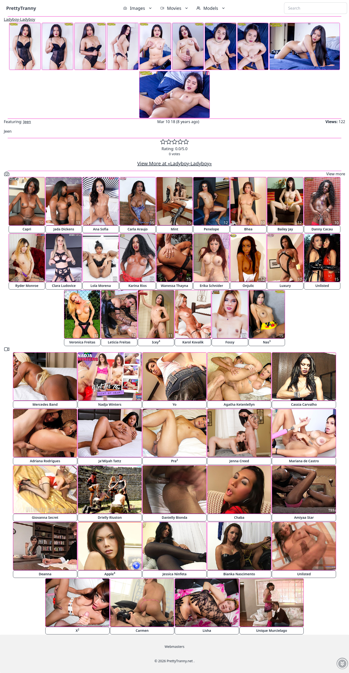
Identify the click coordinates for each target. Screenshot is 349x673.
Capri (27, 229)
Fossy (229, 342)
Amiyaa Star (304, 517)
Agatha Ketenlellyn (239, 404)
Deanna (45, 574)
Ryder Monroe (27, 285)
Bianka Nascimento (239, 574)
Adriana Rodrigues (45, 461)
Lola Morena (101, 285)
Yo (174, 404)
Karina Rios (137, 285)
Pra (174, 460)
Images (138, 8)
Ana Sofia (100, 229)
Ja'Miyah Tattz (110, 461)
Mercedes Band (45, 404)
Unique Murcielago (271, 630)
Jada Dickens (63, 229)
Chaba (239, 517)
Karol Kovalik (193, 342)
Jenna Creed (239, 461)
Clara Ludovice (64, 285)
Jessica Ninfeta (174, 574)
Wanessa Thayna (174, 285)
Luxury (285, 285)
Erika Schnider (211, 285)
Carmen (142, 630)
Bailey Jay (285, 229)
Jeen (27, 121)
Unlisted (322, 285)
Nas (267, 341)
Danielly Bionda (174, 517)
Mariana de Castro (304, 461)
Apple (109, 573)
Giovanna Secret (45, 517)
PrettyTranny (21, 8)
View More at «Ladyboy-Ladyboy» (174, 163)
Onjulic (248, 285)
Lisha (207, 630)
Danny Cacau (322, 229)
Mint (174, 229)
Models (211, 8)
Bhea (248, 229)
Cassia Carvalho (304, 404)
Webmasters (174, 646)
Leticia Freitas (119, 342)
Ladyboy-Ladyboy (19, 19)
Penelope (211, 229)
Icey (156, 341)
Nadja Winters (110, 404)
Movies (174, 8)
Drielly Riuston (110, 517)
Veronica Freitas (82, 342)
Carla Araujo (138, 229)
